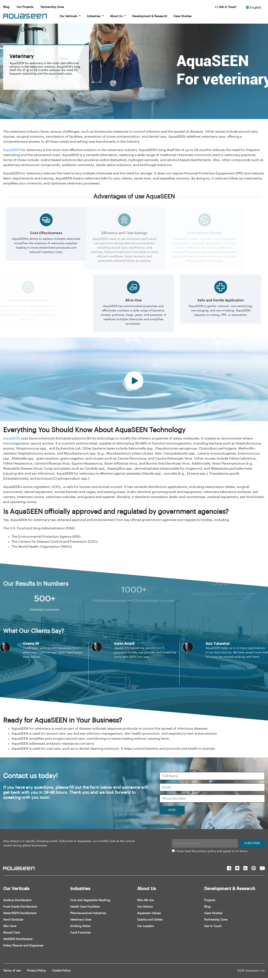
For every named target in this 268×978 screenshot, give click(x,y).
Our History (145, 906)
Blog (6, 7)
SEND (172, 810)
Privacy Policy (36, 970)
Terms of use (12, 970)
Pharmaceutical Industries (88, 913)
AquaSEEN (11, 150)
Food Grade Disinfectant (20, 906)
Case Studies (182, 16)
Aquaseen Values (149, 913)
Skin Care (9, 926)
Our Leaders (145, 926)
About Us (116, 16)
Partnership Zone (52, 7)
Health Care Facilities (85, 906)
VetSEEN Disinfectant (17, 939)
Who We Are (145, 900)
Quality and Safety (150, 919)
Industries (94, 16)
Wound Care (11, 932)
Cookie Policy (61, 970)
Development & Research (149, 16)
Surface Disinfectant (17, 900)
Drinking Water (80, 926)
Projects (209, 900)
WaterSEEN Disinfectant (19, 913)
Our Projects (25, 7)
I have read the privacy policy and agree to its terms (211, 851)
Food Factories (80, 932)
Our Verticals (68, 16)
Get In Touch (225, 7)
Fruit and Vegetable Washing (90, 900)
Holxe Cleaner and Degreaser (23, 945)
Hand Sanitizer (13, 919)
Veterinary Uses (80, 919)
